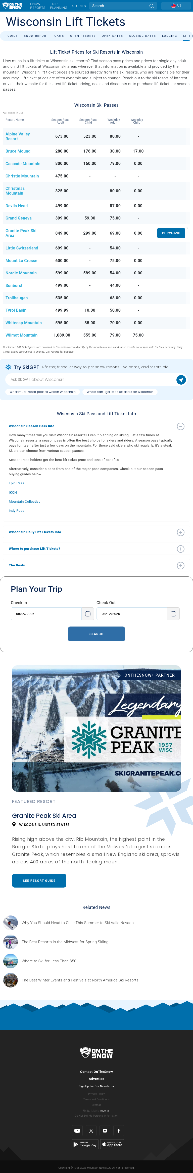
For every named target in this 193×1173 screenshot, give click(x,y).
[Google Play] (85, 1144)
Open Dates (112, 36)
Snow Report (36, 36)
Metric (95, 1110)
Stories (79, 6)
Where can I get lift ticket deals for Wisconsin (120, 392)
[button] (91, 426)
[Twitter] (91, 1130)
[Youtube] (77, 1130)
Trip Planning (58, 6)
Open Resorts (83, 36)
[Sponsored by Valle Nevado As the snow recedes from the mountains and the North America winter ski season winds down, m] (78, 923)
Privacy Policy (96, 1093)
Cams (59, 36)
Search (96, 634)
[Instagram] (105, 1130)
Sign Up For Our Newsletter (96, 1086)
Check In (19, 602)
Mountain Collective (24, 501)
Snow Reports (37, 6)
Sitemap (96, 1105)
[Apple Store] (112, 1144)
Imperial (105, 1110)
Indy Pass (16, 510)
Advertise (96, 1079)
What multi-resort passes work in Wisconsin (43, 392)
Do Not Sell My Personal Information (96, 1115)
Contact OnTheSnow (96, 1072)
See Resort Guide (39, 881)
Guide (13, 36)
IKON (13, 492)
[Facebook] (118, 1130)
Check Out (106, 602)
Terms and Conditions (96, 1099)
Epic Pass (16, 483)
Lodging (169, 36)
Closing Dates (142, 36)
